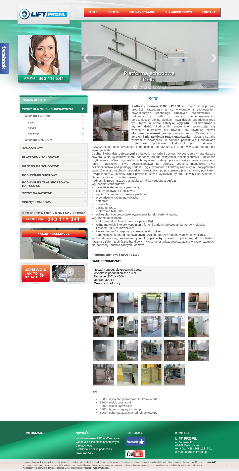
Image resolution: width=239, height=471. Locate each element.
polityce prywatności (99, 468)
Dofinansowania (142, 12)
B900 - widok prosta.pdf (115, 402)
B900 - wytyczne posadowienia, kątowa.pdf (128, 399)
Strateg (33, 134)
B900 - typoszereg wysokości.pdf (121, 409)
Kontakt (208, 12)
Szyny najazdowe (37, 193)
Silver (32, 128)
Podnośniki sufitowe (40, 175)
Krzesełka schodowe (40, 166)
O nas (93, 12)
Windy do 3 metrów (37, 116)
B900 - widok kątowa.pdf (116, 405)
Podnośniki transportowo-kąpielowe (45, 184)
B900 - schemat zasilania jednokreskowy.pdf (129, 412)
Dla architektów (178, 12)
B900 (31, 122)
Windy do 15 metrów (38, 140)
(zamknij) (212, 462)
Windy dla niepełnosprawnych (48, 109)
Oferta (113, 12)
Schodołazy (32, 148)
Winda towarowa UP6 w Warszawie (98, 438)
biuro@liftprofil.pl (196, 451)
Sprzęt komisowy (37, 202)
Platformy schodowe (40, 157)
